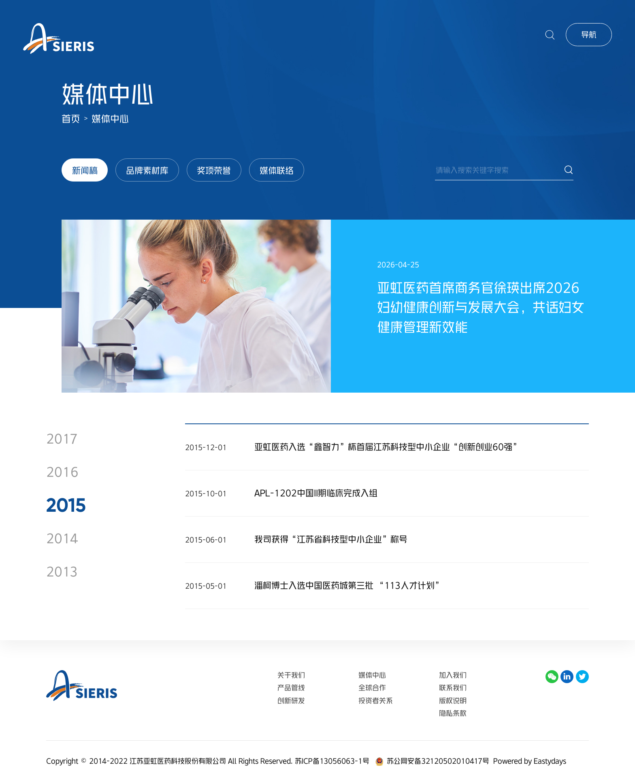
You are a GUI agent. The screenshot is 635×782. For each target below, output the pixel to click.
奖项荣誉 (214, 170)
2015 (66, 505)
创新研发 (291, 700)
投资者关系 (375, 700)
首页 (71, 118)
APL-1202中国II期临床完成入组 (315, 493)
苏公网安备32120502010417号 (438, 761)
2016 (62, 472)
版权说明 (453, 700)
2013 (62, 571)
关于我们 (291, 675)
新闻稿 (85, 170)
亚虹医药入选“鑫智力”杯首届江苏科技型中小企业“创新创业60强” (387, 446)
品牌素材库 (147, 170)
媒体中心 (110, 118)
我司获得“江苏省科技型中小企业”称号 (330, 539)
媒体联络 (277, 170)
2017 (62, 438)
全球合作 (372, 687)
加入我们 (453, 675)
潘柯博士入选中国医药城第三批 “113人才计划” (348, 585)
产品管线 (291, 687)
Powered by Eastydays (529, 761)
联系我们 (453, 687)
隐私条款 (453, 713)
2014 (62, 538)
